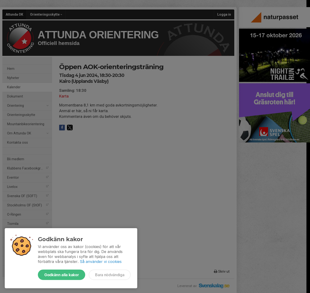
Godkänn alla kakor (61, 274)
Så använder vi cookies (101, 261)
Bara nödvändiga (109, 274)
